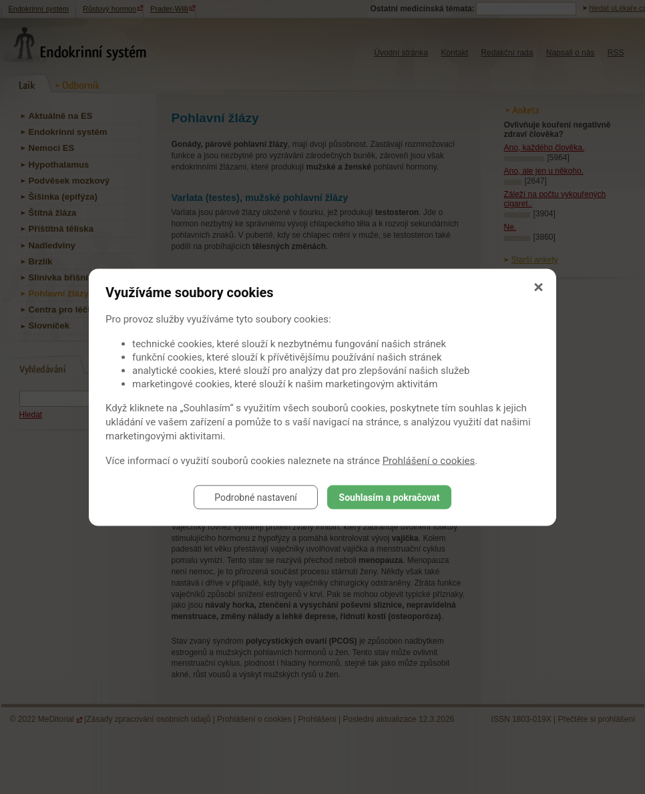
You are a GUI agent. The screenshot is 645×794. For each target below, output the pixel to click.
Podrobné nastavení (255, 496)
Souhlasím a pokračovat (389, 496)
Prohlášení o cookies (429, 460)
